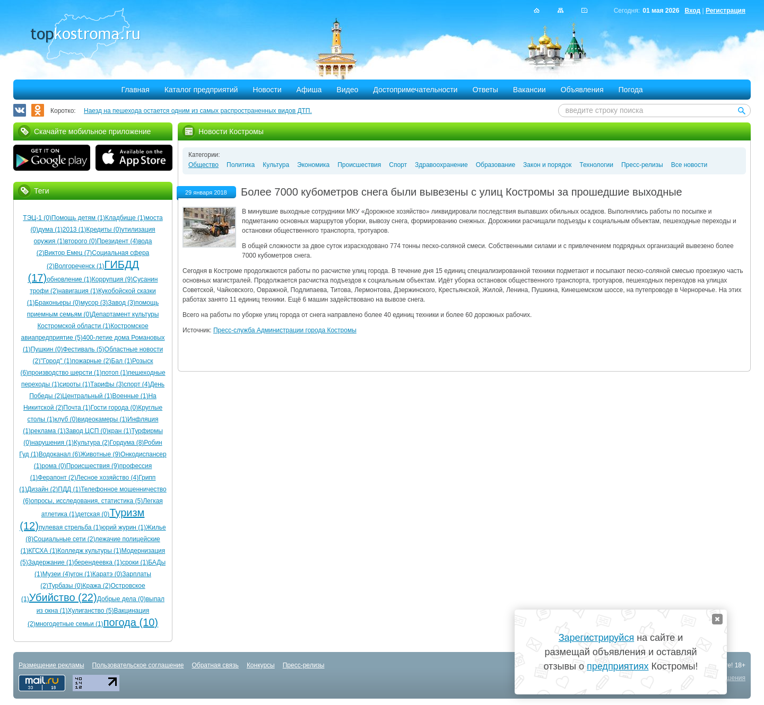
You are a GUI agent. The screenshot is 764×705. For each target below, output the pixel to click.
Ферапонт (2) (57, 477)
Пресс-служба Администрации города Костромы (285, 330)
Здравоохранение (441, 165)
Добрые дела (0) (121, 599)
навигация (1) (78, 291)
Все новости (689, 165)
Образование (495, 165)
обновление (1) (69, 279)
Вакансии (529, 89)
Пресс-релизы (642, 165)
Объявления (582, 89)
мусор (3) (94, 302)
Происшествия (359, 165)
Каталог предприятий (201, 89)
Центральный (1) (87, 396)
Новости (267, 89)
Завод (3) (121, 302)
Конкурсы (261, 665)
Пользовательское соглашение (138, 665)
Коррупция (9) (112, 279)
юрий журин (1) (123, 527)
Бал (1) (122, 361)
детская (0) (93, 514)
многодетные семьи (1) (69, 624)
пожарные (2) (91, 361)
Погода (631, 89)
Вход (692, 10)
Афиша (309, 89)
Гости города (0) (114, 407)
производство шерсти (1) (65, 372)
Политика (241, 165)
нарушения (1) (52, 442)
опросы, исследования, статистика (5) (87, 501)
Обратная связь (215, 665)
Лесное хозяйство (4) (107, 477)
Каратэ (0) (107, 574)
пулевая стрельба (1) (70, 527)
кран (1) (119, 431)
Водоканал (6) (60, 454)
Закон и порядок (547, 165)
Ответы (485, 89)
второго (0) (81, 241)
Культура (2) (92, 442)
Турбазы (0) (65, 585)
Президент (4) (117, 241)
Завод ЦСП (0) (86, 431)
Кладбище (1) (125, 218)
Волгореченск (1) (80, 266)
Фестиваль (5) (83, 349)
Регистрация (725, 10)
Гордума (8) (127, 442)
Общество (203, 165)
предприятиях (617, 666)
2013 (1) (74, 229)
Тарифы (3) (107, 384)
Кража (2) (96, 585)
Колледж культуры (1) (89, 550)
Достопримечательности (415, 89)
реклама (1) (48, 431)
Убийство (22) (63, 597)
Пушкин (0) (47, 349)
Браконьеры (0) (57, 302)
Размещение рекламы (51, 665)
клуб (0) (66, 419)
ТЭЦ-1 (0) (37, 218)
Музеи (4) (56, 574)
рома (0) (53, 466)
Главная (135, 89)
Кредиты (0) (103, 229)
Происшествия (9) (92, 466)
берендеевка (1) (98, 562)
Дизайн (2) (42, 489)
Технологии (596, 165)
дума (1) (50, 229)
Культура (276, 165)
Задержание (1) (51, 562)
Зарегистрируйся (596, 637)
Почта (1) (76, 407)
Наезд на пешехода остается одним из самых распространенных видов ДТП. (198, 110)
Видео (347, 89)
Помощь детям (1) (78, 218)
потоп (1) (115, 372)
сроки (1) (135, 562)
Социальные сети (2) (64, 539)
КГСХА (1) (42, 550)
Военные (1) (130, 396)
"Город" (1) (56, 361)
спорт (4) (137, 384)
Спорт (398, 165)
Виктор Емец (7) (68, 253)
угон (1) (81, 574)
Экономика (313, 165)
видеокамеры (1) (102, 419)
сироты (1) (74, 384)
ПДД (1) (69, 489)
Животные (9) (100, 454)
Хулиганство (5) (90, 610)
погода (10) (130, 622)
